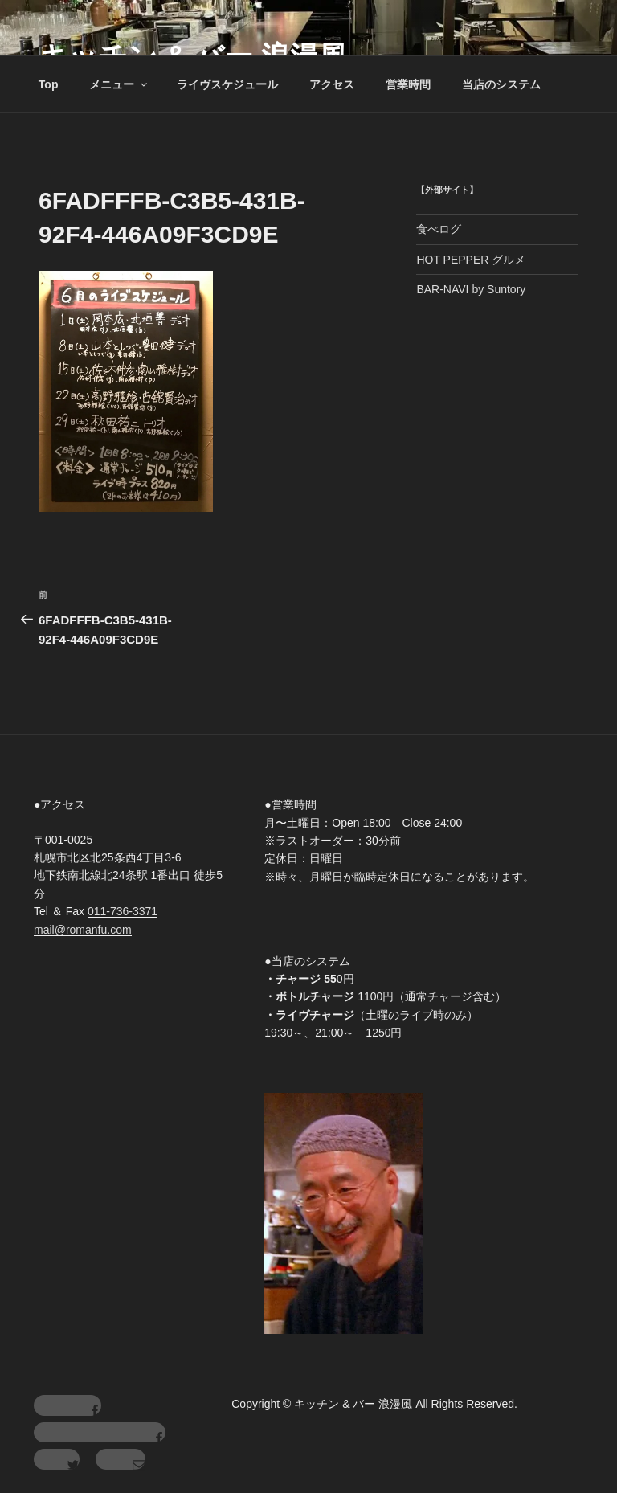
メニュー (119, 84)
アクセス (331, 84)
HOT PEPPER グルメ (470, 259)
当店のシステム (501, 84)
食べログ (438, 229)
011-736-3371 (122, 911)
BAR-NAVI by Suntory (470, 289)
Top (49, 84)
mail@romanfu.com (83, 929)
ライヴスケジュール (227, 84)
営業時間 (408, 84)
